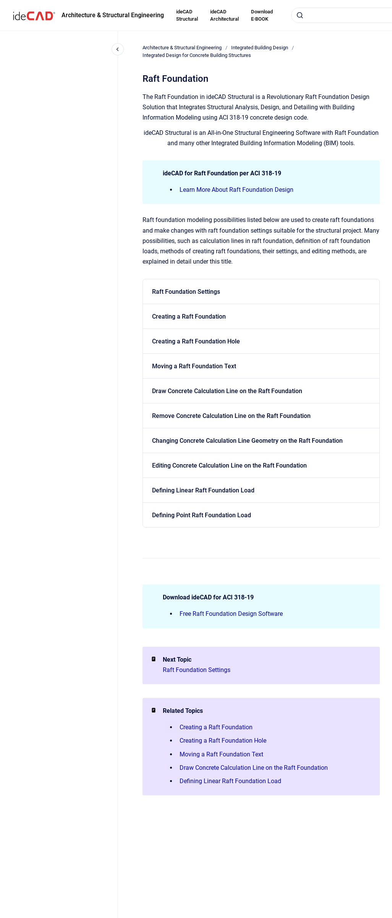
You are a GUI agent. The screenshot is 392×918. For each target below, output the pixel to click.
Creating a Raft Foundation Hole (196, 341)
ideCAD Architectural (224, 15)
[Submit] (300, 15)
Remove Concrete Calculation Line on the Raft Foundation (231, 415)
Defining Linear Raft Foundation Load (203, 490)
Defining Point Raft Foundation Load (201, 515)
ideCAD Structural (187, 15)
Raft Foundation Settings (186, 291)
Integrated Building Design (259, 47)
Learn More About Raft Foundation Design (236, 189)
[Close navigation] (118, 49)
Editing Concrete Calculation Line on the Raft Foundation (229, 465)
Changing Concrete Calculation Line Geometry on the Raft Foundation (247, 440)
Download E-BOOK (262, 15)
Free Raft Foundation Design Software (231, 613)
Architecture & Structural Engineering (113, 15)
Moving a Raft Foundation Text (194, 366)
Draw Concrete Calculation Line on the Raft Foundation (227, 391)
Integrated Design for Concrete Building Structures (197, 55)
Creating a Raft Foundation (189, 316)
